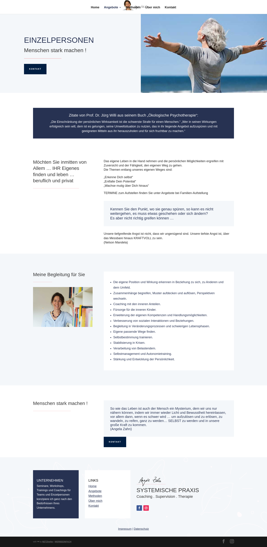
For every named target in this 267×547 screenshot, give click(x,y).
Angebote (111, 7)
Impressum (124, 528)
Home (95, 7)
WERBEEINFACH (63, 542)
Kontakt (170, 7)
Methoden (133, 7)
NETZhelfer (47, 542)
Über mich (152, 7)
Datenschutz (141, 528)
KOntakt (115, 442)
